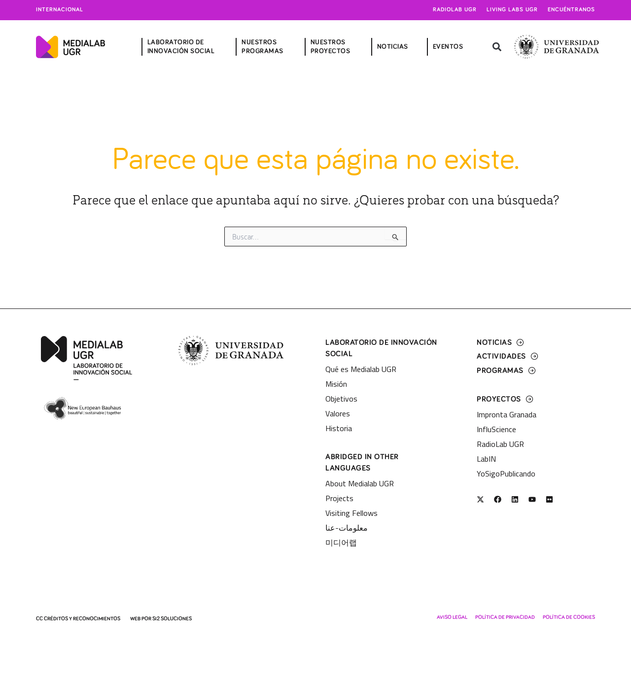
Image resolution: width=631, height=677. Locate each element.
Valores (337, 413)
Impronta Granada (506, 414)
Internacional (59, 10)
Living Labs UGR (512, 10)
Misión (336, 384)
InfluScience (496, 429)
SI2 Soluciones (172, 618)
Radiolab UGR (455, 10)
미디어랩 (341, 542)
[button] (497, 47)
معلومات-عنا (346, 528)
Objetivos (341, 399)
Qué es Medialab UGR (360, 369)
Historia (338, 428)
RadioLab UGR (500, 444)
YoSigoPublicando (506, 473)
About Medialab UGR (359, 483)
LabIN (486, 459)
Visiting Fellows (351, 513)
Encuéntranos (571, 10)
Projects (339, 498)
